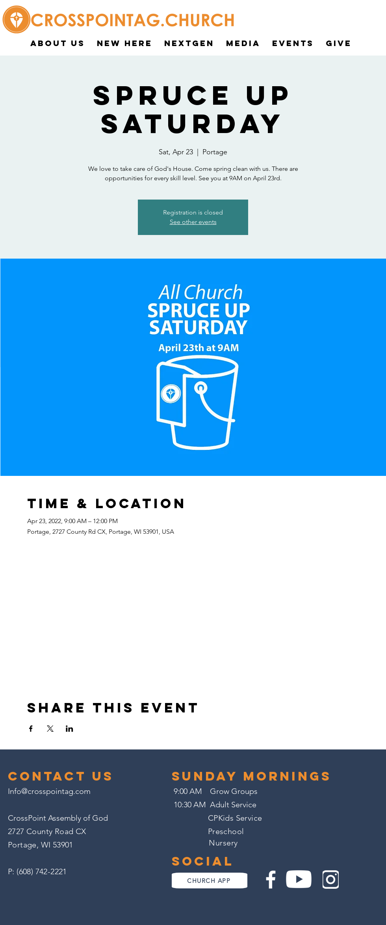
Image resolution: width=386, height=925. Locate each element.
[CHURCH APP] (209, 880)
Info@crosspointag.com (49, 791)
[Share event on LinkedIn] (69, 728)
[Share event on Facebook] (31, 728)
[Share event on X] (50, 728)
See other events (193, 222)
